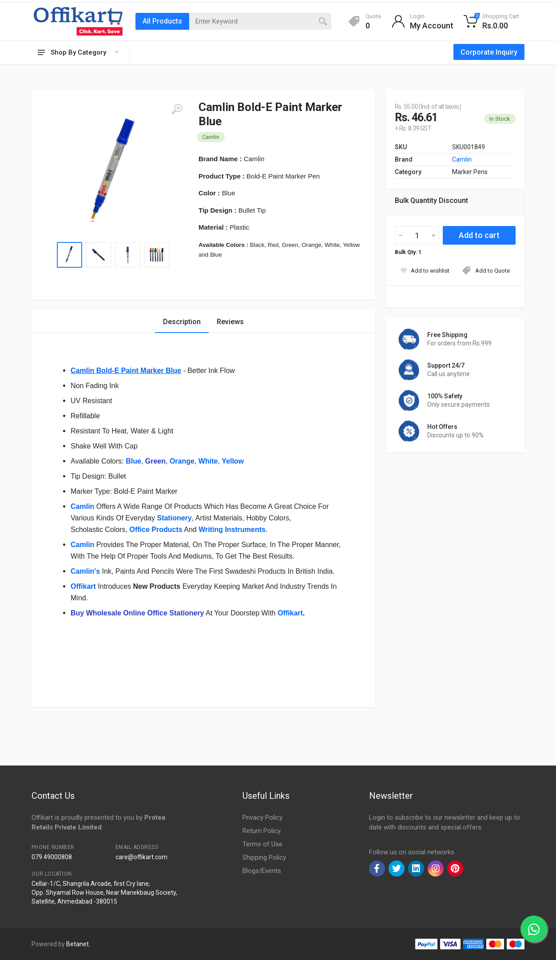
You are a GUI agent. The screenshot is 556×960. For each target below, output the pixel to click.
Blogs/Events (261, 871)
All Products (162, 21)
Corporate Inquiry (489, 52)
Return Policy (261, 831)
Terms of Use (262, 844)
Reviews (230, 321)
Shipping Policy (264, 857)
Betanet (77, 944)
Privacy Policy (262, 817)
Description (182, 321)
